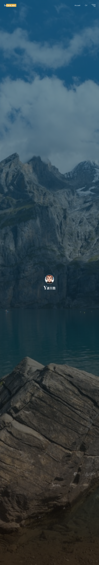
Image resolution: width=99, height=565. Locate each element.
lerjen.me (10, 5)
